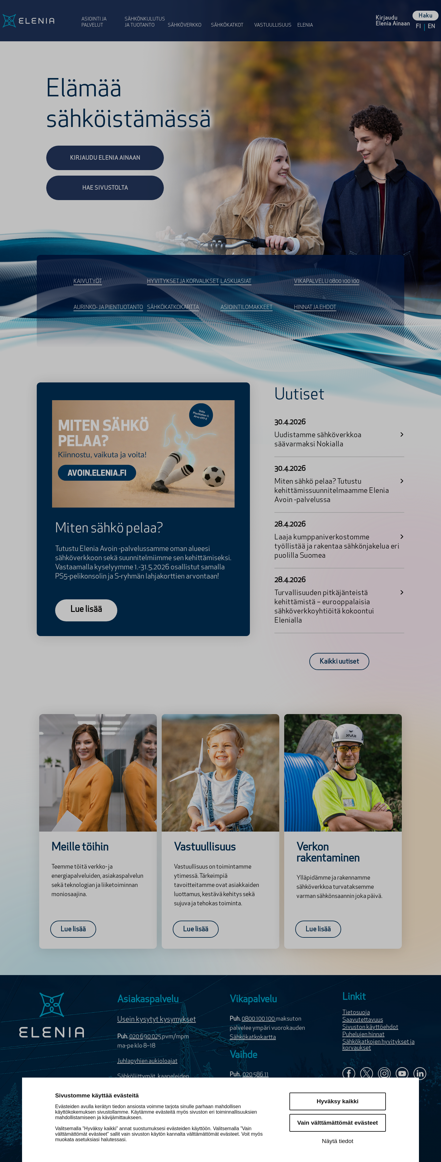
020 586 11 (256, 1075)
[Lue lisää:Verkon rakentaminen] (318, 929)
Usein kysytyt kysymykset (156, 1019)
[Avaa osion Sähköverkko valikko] (187, 16)
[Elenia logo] (51, 1016)
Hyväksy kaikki (338, 1101)
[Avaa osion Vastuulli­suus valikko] (274, 16)
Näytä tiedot (337, 1141)
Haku (425, 16)
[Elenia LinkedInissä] (419, 1075)
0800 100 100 (259, 1019)
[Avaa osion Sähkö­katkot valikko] (231, 16)
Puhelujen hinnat (363, 1035)
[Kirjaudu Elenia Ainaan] (105, 157)
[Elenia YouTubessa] (402, 1074)
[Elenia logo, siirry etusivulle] (39, 20)
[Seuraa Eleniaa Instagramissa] (384, 1074)
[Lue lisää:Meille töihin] (73, 929)
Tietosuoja (356, 1013)
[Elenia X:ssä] (366, 1074)
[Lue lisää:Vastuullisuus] (196, 929)
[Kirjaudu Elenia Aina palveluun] (393, 20)
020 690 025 (145, 1037)
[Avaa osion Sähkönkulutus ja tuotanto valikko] (144, 16)
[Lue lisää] (86, 610)
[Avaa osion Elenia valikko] (308, 16)
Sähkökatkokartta (253, 1037)
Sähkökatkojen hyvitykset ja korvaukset (378, 1045)
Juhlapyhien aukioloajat (147, 1061)
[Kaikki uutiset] (339, 661)
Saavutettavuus (362, 1020)
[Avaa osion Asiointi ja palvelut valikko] (101, 16)
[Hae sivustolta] (105, 187)
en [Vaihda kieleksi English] (431, 27)
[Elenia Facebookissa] (348, 1074)
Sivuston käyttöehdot (370, 1027)
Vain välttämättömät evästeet (337, 1122)
